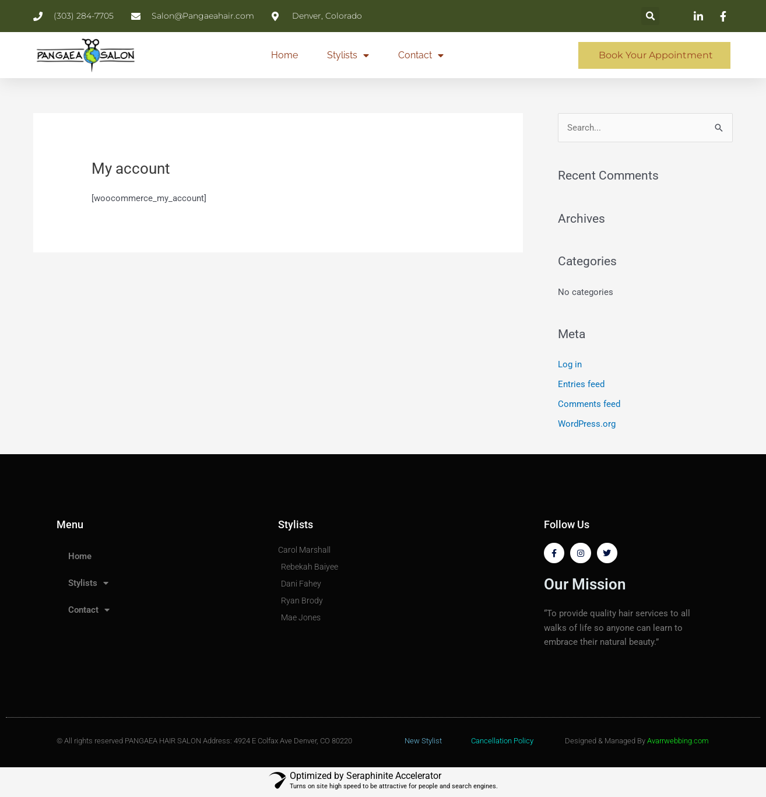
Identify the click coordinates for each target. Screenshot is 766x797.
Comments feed (589, 404)
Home (284, 55)
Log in (570, 365)
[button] (650, 16)
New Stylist (423, 743)
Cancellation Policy (502, 743)
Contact (421, 55)
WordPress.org (587, 424)
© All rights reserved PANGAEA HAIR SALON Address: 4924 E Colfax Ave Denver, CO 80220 (204, 743)
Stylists (348, 55)
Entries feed (581, 385)
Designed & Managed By (637, 743)
